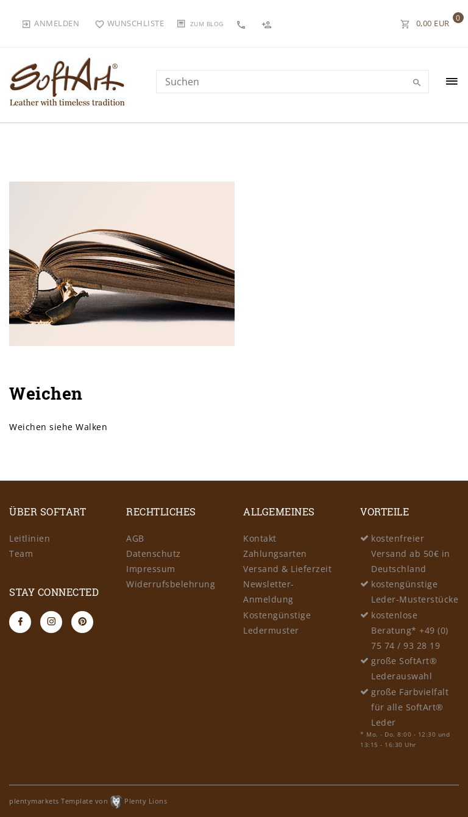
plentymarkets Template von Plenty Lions (88, 800)
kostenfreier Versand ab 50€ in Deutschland (410, 553)
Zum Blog (207, 23)
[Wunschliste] (129, 23)
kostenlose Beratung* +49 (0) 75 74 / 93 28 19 (409, 630)
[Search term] (292, 81)
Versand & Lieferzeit (287, 569)
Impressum (151, 569)
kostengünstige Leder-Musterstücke (414, 591)
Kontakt (260, 538)
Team (21, 553)
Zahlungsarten (275, 553)
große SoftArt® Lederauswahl (404, 668)
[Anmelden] (50, 23)
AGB (135, 538)
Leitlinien (29, 538)
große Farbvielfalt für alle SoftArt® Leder (409, 707)
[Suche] (416, 83)
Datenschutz (153, 553)
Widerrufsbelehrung (170, 584)
